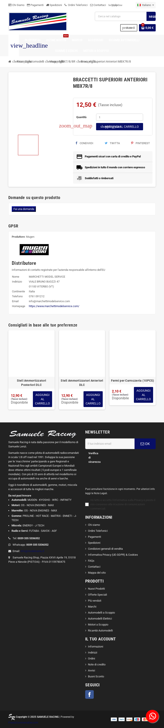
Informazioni (95, 646)
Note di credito (96, 664)
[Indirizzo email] (110, 443)
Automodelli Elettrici (100, 618)
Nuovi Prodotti (96, 588)
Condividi (84, 143)
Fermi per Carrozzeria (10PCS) (132, 380)
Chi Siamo (16, 5)
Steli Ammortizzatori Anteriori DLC (82, 383)
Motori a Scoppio (98, 624)
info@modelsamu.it (32, 551)
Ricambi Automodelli (100, 630)
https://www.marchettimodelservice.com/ (54, 306)
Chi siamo (94, 524)
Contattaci (98, 5)
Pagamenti (35, 5)
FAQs (91, 560)
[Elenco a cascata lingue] (146, 5)
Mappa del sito (97, 572)
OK (145, 444)
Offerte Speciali (97, 594)
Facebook (89, 694)
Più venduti (94, 600)
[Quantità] (119, 117)
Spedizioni (54, 5)
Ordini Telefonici (76, 5)
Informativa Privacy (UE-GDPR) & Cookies (113, 554)
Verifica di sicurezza (94, 457)
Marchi (92, 606)
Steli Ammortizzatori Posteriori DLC (31, 383)
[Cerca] (125, 16)
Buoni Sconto (96, 676)
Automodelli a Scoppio (101, 612)
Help (112, 5)
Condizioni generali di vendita (105, 548)
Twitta (112, 143)
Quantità (81, 117)
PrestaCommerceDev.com (23, 722)
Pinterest (140, 143)
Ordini (91, 658)
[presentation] (117, 473)
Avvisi (91, 670)
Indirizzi (92, 652)
